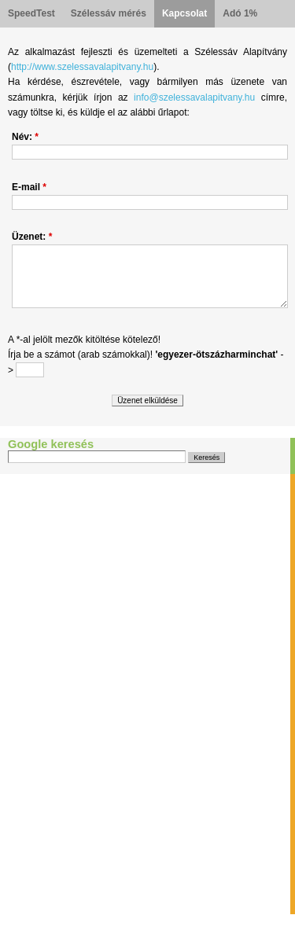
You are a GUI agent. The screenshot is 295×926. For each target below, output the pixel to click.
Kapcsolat (184, 13)
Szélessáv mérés (108, 13)
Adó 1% (240, 13)
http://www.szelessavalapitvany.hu (82, 66)
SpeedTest (31, 13)
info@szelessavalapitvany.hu (194, 97)
